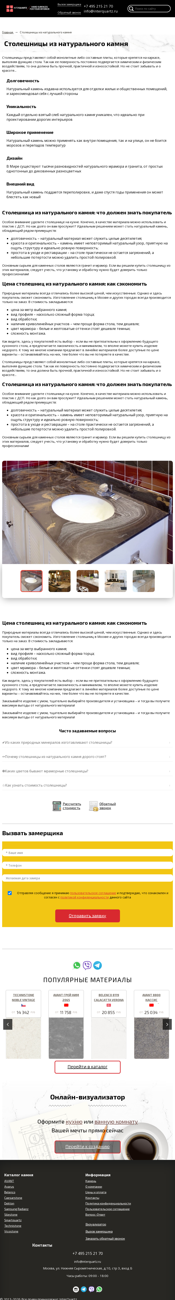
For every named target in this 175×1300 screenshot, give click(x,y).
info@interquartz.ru (100, 11)
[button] (6, 512)
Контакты (92, 1198)
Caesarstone (13, 1198)
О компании (93, 1186)
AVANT (9, 1181)
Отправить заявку (87, 915)
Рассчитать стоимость (72, 806)
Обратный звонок (69, 12)
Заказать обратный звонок (105, 1238)
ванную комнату (116, 1121)
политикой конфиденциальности (84, 897)
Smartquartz (13, 1220)
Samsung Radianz (16, 1209)
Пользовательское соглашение (107, 1209)
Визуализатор (95, 1224)
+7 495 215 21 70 (98, 6)
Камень (90, 1181)
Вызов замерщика (69, 4)
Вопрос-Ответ (95, 1214)
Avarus (9, 1186)
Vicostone (11, 1231)
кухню (74, 1121)
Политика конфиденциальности (108, 1203)
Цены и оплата (95, 1192)
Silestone (10, 1214)
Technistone (12, 1225)
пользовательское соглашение (93, 893)
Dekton (9, 1203)
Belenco (9, 1192)
